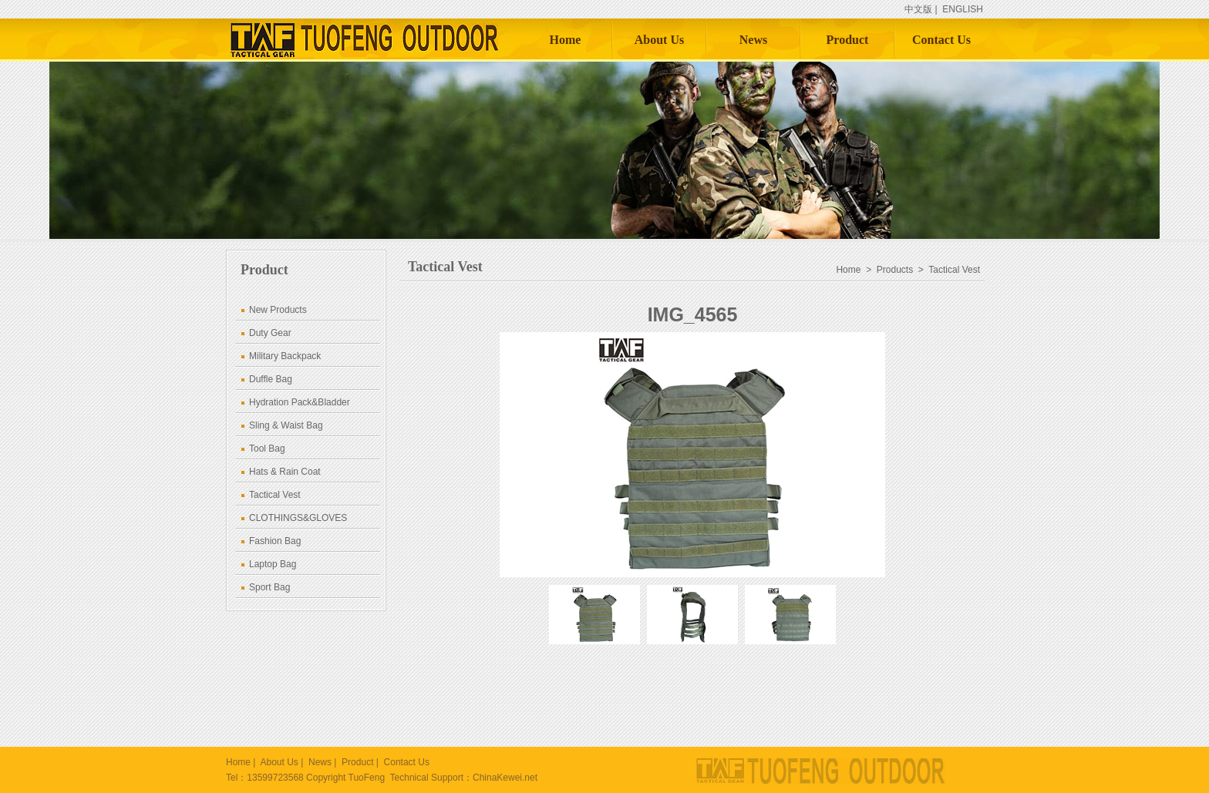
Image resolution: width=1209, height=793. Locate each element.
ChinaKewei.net (505, 777)
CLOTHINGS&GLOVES (298, 517)
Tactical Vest (275, 494)
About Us (659, 39)
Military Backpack (285, 356)
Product (848, 39)
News (753, 39)
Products (895, 269)
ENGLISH (962, 9)
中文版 (918, 9)
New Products (278, 309)
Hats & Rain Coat (285, 471)
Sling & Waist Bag (286, 425)
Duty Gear (270, 333)
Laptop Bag (272, 564)
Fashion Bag (275, 541)
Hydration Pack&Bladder (299, 402)
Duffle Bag (270, 379)
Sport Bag (269, 587)
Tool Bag (267, 448)
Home (565, 39)
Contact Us (941, 39)
